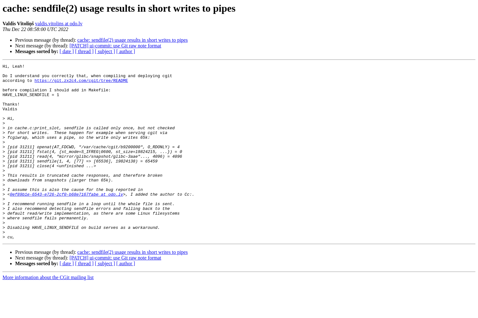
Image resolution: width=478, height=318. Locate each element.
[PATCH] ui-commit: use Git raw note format (115, 45)
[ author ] (125, 51)
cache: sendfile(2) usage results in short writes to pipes (132, 40)
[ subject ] (105, 51)
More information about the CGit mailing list (48, 312)
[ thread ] (84, 51)
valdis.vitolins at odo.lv (58, 23)
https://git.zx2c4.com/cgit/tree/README (81, 84)
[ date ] (67, 51)
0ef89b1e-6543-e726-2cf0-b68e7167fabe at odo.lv (66, 220)
